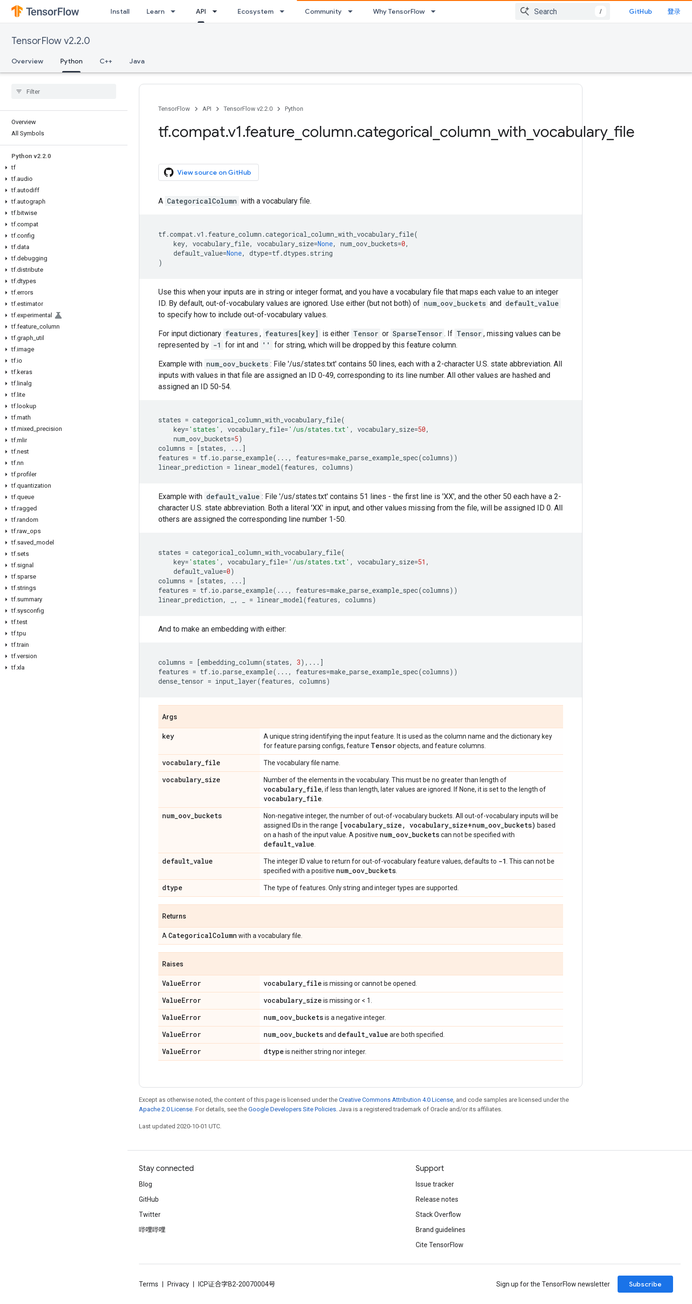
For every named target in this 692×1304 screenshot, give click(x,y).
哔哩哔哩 (152, 1229)
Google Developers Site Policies (292, 1109)
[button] (62, 167)
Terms (148, 1284)
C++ (106, 61)
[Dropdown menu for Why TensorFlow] (436, 11)
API (206, 108)
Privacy (178, 1284)
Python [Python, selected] (71, 61)
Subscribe (645, 1284)
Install (119, 11)
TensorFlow (174, 108)
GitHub (640, 11)
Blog (145, 1184)
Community (323, 11)
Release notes (437, 1199)
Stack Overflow (438, 1214)
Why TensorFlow (399, 11)
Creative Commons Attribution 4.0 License (396, 1099)
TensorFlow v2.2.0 (50, 41)
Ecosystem (255, 11)
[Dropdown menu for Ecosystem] (284, 11)
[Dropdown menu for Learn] (175, 11)
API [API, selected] (201, 11)
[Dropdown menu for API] (217, 11)
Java (137, 61)
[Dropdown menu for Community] (353, 11)
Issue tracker (435, 1184)
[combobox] (562, 11)
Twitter (150, 1214)
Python (294, 108)
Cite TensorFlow (440, 1245)
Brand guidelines (440, 1229)
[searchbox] (63, 91)
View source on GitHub (207, 172)
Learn (155, 11)
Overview (27, 61)
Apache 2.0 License (165, 1109)
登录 (674, 11)
